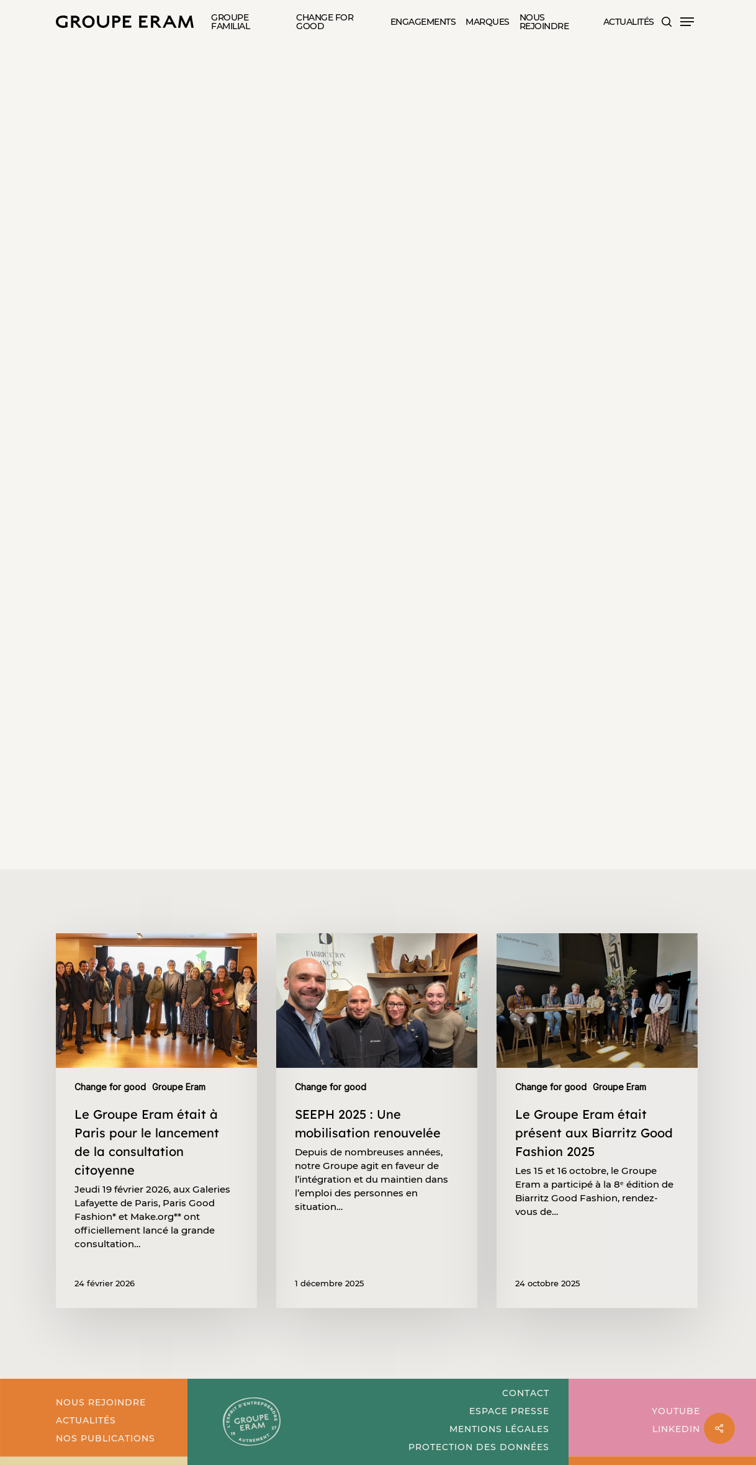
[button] (687, 22)
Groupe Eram (236, 95)
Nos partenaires (326, 95)
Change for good (144, 95)
